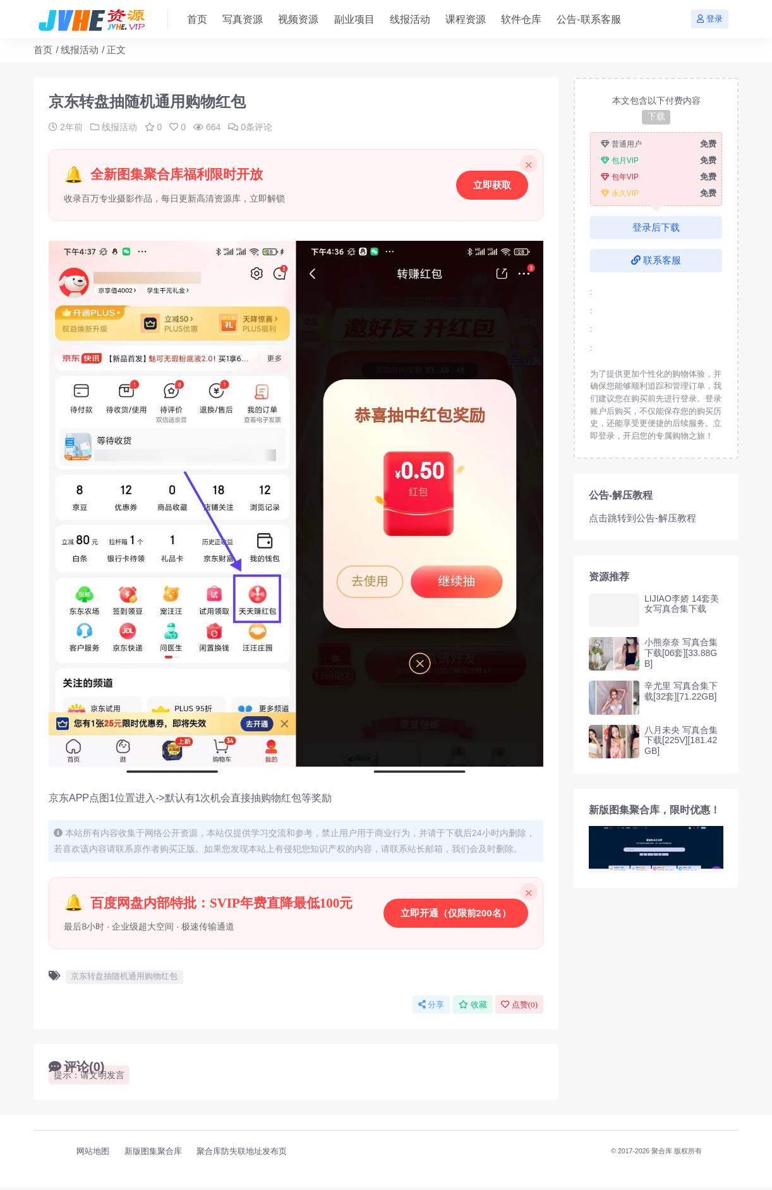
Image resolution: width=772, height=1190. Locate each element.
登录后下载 (656, 227)
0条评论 (250, 127)
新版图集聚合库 (153, 1153)
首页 (42, 49)
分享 (431, 1007)
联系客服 (656, 260)
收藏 (473, 1007)
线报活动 (80, 49)
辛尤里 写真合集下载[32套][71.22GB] (681, 691)
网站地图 (92, 1153)
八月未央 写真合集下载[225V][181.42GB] (681, 740)
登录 (710, 18)
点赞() (519, 1007)
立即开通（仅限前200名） (455, 914)
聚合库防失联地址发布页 (241, 1153)
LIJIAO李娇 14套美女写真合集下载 (681, 603)
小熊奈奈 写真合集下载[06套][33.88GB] (681, 653)
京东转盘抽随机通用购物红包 (124, 978)
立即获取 (491, 184)
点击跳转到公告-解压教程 (642, 518)
